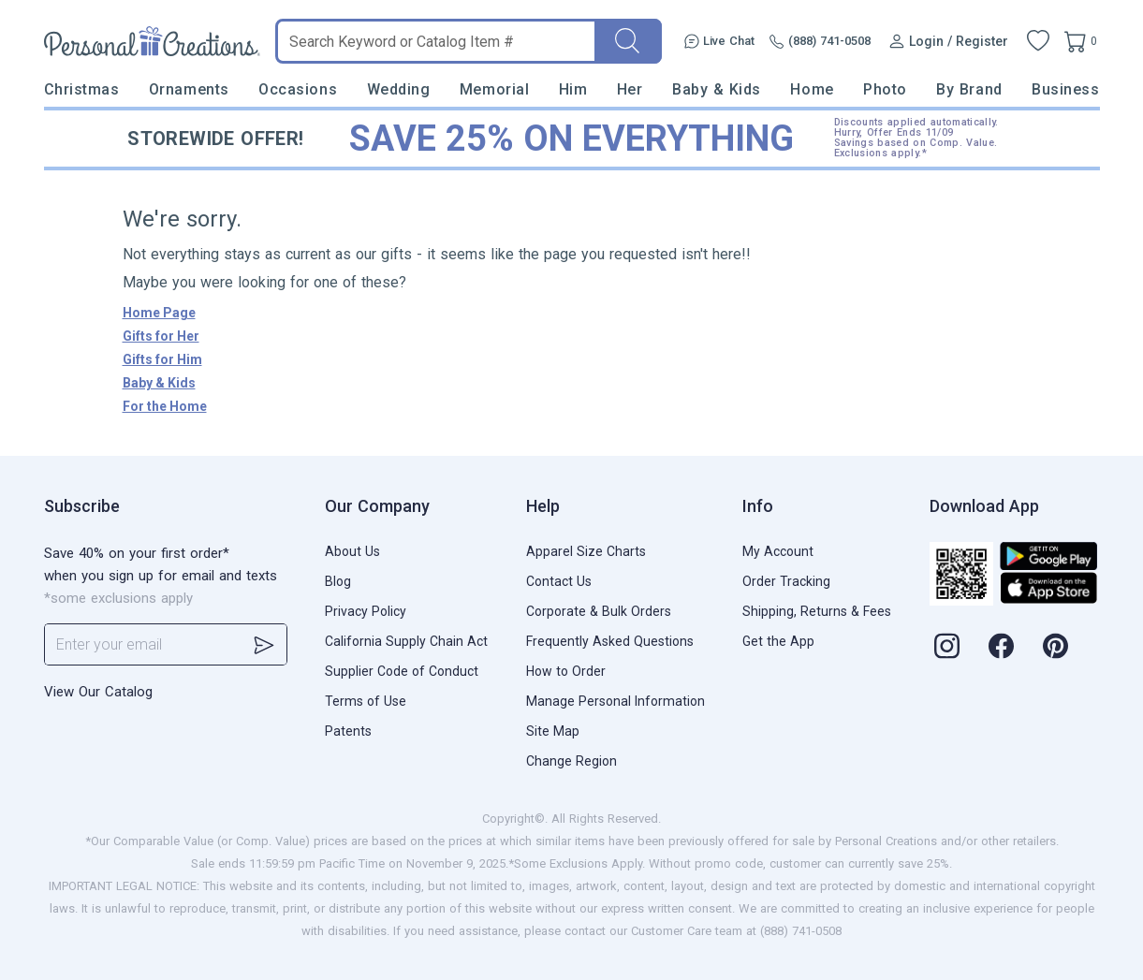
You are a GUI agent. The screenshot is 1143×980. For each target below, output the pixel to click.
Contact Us (559, 581)
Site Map (552, 731)
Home (811, 89)
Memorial (494, 89)
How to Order (566, 671)
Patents (348, 731)
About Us (352, 551)
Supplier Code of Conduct (401, 671)
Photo (885, 89)
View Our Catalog (98, 691)
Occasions (297, 89)
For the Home (165, 406)
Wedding (399, 89)
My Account (777, 551)
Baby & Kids (716, 89)
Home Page (159, 312)
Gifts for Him (162, 359)
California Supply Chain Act (406, 641)
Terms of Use (365, 701)
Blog (338, 581)
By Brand (969, 89)
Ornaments (189, 89)
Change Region (571, 760)
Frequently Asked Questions (610, 641)
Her (630, 89)
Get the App (778, 641)
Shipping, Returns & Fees (816, 611)
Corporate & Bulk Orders (598, 611)
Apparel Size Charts (586, 551)
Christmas (82, 89)
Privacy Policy (365, 611)
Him (573, 89)
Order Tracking (786, 581)
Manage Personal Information (615, 701)
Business (1065, 89)
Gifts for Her (161, 336)
